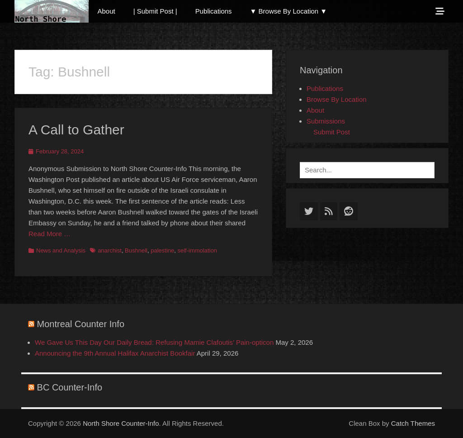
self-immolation (197, 250)
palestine (162, 250)
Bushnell (136, 250)
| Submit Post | (155, 11)
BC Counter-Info (70, 387)
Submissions (326, 121)
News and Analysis (60, 250)
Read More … (49, 234)
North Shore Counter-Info (121, 423)
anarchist (110, 250)
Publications (213, 11)
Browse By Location (337, 99)
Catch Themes (413, 423)
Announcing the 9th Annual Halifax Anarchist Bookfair (115, 353)
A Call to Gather (76, 129)
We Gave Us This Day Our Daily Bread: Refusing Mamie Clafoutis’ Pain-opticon (154, 342)
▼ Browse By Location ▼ (288, 11)
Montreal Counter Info (80, 324)
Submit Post (331, 132)
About (106, 11)
